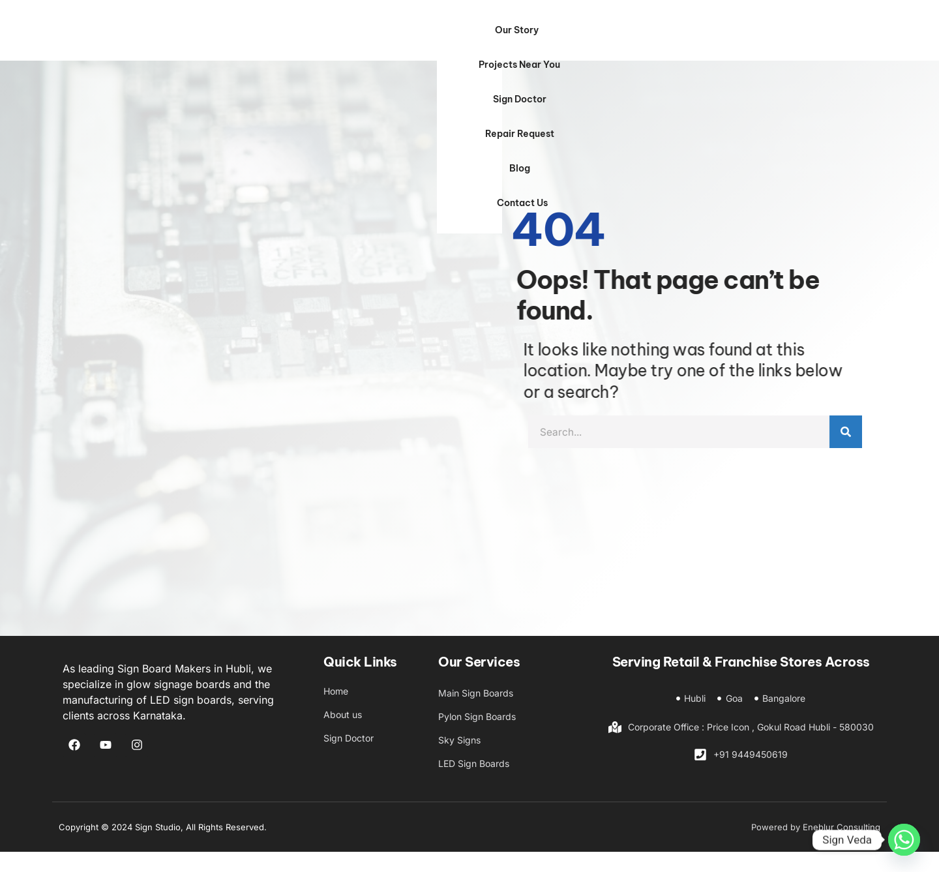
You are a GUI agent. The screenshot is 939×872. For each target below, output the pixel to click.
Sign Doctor (550, 40)
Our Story (358, 40)
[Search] (911, 452)
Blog (719, 40)
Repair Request (643, 40)
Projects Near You (451, 40)
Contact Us (786, 40)
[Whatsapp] (904, 840)
